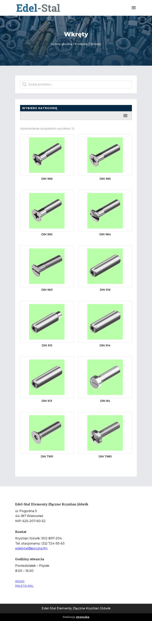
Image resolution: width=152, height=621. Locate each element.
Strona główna (61, 44)
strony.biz (82, 616)
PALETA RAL (24, 586)
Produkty (81, 44)
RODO (19, 581)
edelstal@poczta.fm (31, 548)
